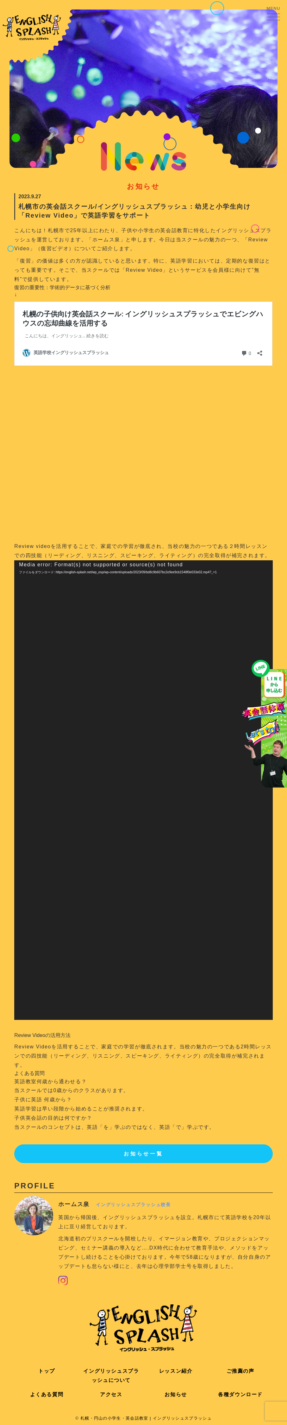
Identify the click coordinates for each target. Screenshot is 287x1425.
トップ (46, 1371)
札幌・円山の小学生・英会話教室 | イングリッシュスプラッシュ (146, 1418)
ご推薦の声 (240, 1371)
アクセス (111, 1394)
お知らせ (176, 1394)
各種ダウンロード (240, 1394)
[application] (143, 790)
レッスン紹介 (176, 1371)
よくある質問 (47, 1394)
